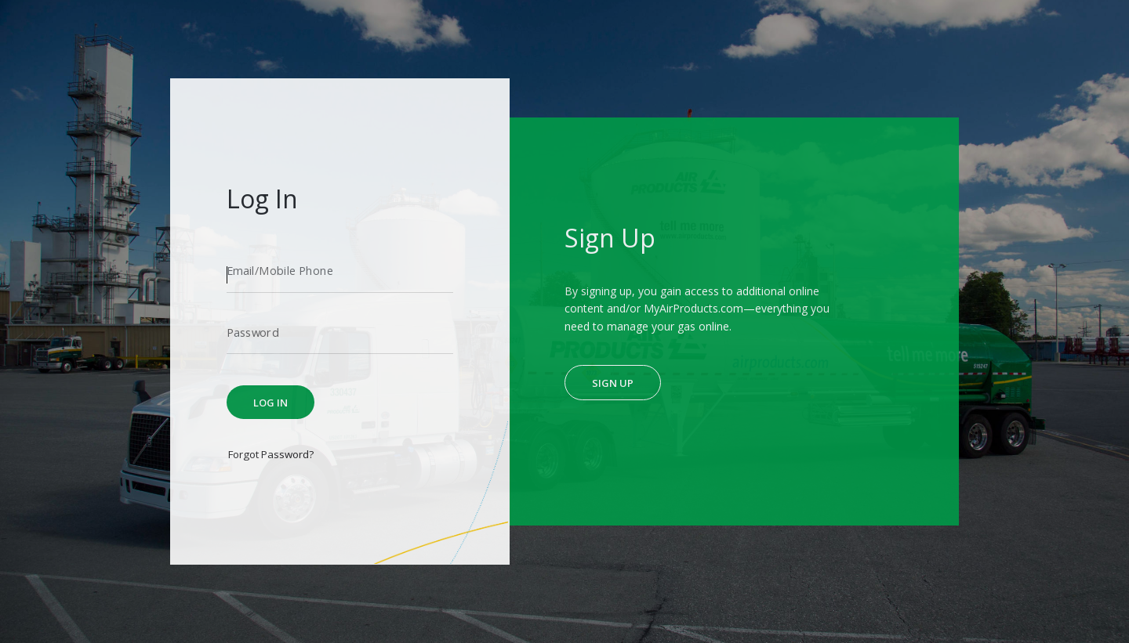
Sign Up (612, 383)
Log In (270, 403)
